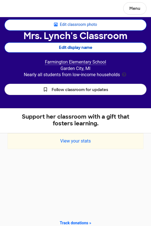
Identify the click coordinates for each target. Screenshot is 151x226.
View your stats (75, 141)
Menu (134, 8)
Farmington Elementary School (75, 62)
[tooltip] (124, 74)
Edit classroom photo (75, 24)
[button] (75, 89)
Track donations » (75, 223)
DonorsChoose (17, 8)
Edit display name (75, 47)
